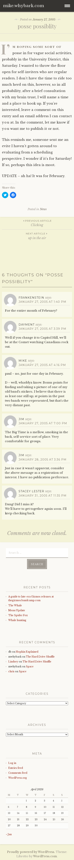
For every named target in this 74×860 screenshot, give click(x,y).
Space (30, 666)
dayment (27, 324)
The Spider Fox (18, 615)
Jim (21, 419)
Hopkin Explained (27, 651)
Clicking (37, 223)
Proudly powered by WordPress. (31, 852)
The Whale (15, 605)
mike (23, 360)
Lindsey (13, 661)
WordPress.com (45, 856)
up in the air (37, 236)
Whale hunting (17, 620)
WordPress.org (17, 777)
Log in (12, 763)
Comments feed (17, 772)
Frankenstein (31, 297)
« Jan (9, 834)
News (43, 209)
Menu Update (16, 610)
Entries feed (15, 767)
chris (11, 671)
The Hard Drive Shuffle (40, 656)
